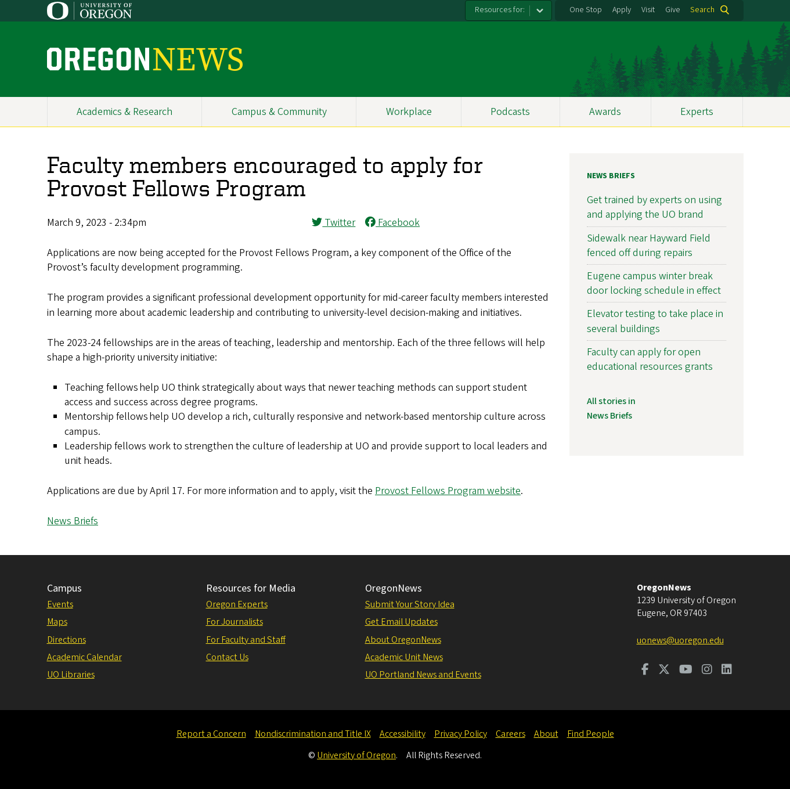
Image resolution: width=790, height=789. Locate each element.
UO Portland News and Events (423, 674)
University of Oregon (356, 755)
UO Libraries (71, 674)
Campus (64, 588)
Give (672, 10)
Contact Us (227, 657)
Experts (696, 112)
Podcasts (510, 112)
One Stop (585, 10)
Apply (621, 10)
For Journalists (234, 621)
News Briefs (72, 521)
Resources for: (500, 10)
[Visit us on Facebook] (645, 670)
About (546, 733)
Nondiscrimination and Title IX (313, 733)
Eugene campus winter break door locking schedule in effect (654, 283)
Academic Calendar (84, 657)
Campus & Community (279, 112)
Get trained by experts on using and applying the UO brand (654, 207)
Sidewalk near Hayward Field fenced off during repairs (648, 245)
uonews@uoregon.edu (680, 640)
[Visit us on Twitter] (664, 670)
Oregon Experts (237, 604)
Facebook (392, 222)
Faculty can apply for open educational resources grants (650, 359)
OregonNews (393, 588)
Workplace (409, 112)
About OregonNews (403, 639)
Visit (648, 10)
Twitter (333, 222)
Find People (590, 733)
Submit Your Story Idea (409, 604)
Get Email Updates (401, 621)
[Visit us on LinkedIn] (727, 670)
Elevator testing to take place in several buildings (655, 321)
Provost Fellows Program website (448, 491)
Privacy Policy (460, 733)
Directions (66, 639)
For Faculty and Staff (246, 639)
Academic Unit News (404, 657)
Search (702, 10)
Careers (510, 733)
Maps (57, 621)
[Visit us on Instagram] (707, 670)
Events (60, 604)
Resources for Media (250, 588)
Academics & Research (124, 112)
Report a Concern (211, 733)
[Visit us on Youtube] (685, 670)
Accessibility (402, 733)
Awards (605, 112)
